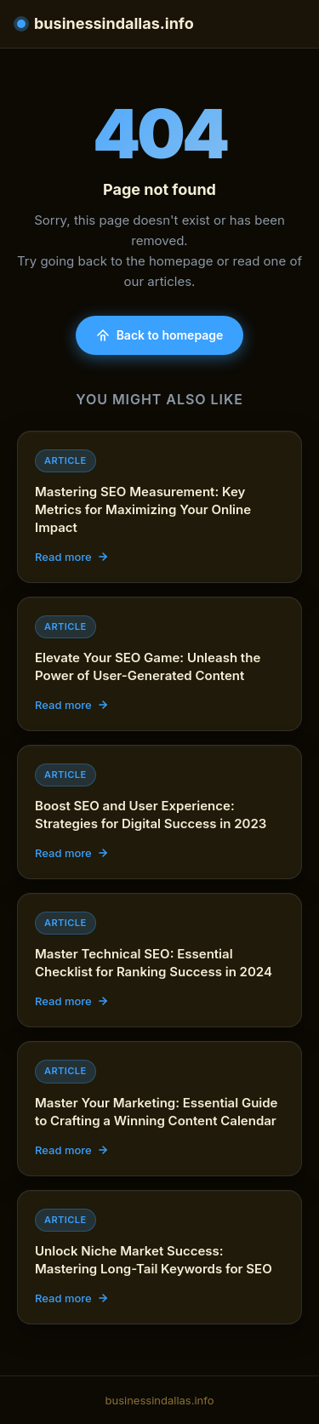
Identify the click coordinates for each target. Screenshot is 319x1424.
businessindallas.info (105, 23)
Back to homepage (160, 335)
